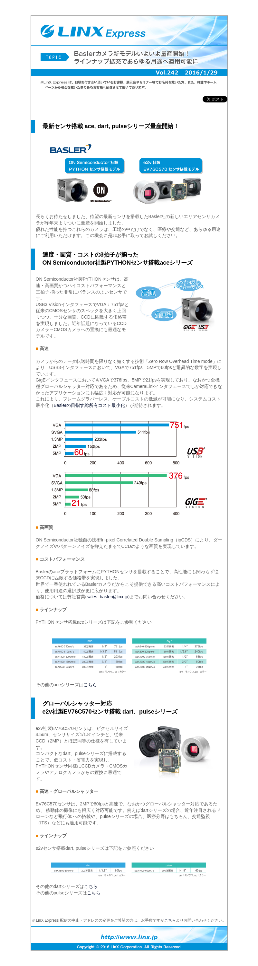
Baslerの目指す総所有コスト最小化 (89, 405)
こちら (90, 684)
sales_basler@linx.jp (107, 596)
